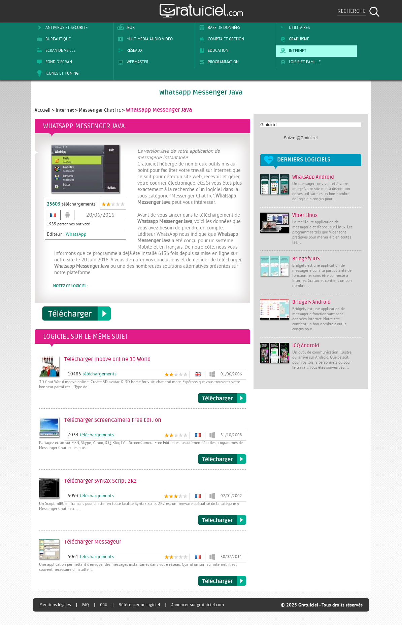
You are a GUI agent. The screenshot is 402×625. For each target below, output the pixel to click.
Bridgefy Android (311, 302)
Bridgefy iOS (306, 259)
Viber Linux (304, 215)
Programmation (218, 62)
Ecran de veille (54, 50)
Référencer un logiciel (139, 604)
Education (212, 50)
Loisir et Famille (299, 62)
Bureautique (52, 39)
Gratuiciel (268, 124)
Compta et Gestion (220, 39)
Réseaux (128, 50)
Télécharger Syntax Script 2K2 (222, 520)
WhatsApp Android (313, 177)
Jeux (125, 28)
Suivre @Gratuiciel (300, 138)
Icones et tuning (56, 73)
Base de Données (218, 28)
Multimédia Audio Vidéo (144, 39)
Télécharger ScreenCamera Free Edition (222, 459)
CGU (103, 604)
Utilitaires (294, 28)
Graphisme (293, 39)
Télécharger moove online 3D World (222, 398)
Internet (292, 50)
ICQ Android (305, 345)
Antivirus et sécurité (61, 28)
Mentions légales (55, 604)
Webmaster (131, 62)
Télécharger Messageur (222, 581)
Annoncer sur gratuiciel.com (197, 604)
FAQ (85, 604)
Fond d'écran (53, 62)
